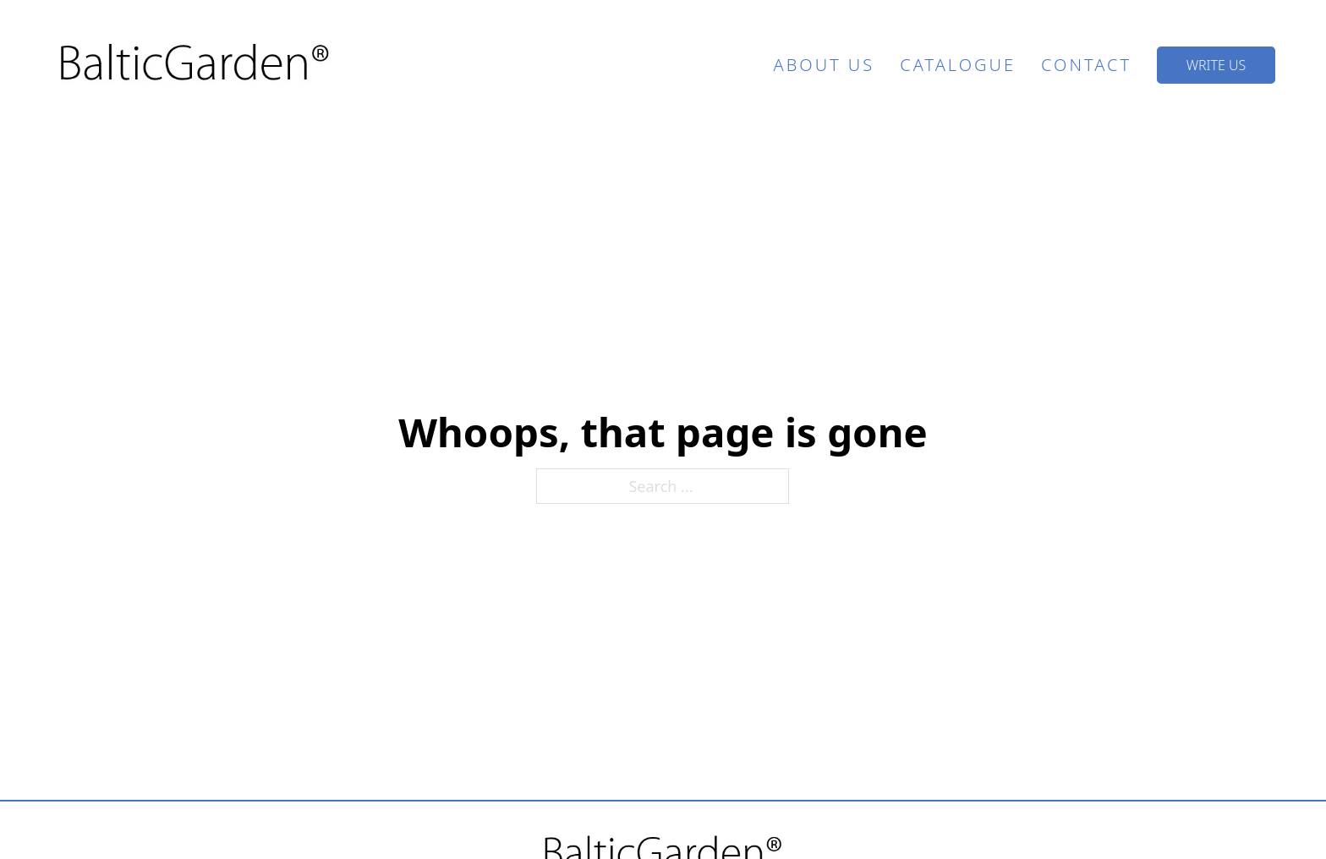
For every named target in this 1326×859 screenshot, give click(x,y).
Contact (1086, 64)
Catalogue (958, 64)
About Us (824, 64)
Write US (1216, 65)
